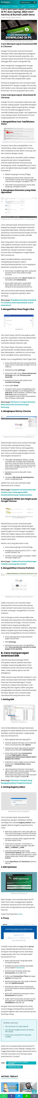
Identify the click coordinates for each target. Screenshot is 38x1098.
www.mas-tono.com (27, 597)
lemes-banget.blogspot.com (26, 437)
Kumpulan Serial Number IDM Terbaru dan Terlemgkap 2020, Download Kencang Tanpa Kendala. (18, 492)
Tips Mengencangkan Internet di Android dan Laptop (19, 1031)
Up (34, 1091)
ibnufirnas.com (23, 893)
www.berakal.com (22, 722)
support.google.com (31, 219)
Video (23, 6)
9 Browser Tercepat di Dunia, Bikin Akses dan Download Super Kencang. (18, 404)
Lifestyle (5, 6)
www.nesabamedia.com (19, 518)
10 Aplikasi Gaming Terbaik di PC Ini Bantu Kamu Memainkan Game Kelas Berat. (18, 302)
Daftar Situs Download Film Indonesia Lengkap (18, 1036)
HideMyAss (20, 968)
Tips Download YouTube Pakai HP (16, 1027)
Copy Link (34, 1096)
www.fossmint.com (21, 940)
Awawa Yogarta (16, 18)
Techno (15, 6)
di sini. (20, 914)
